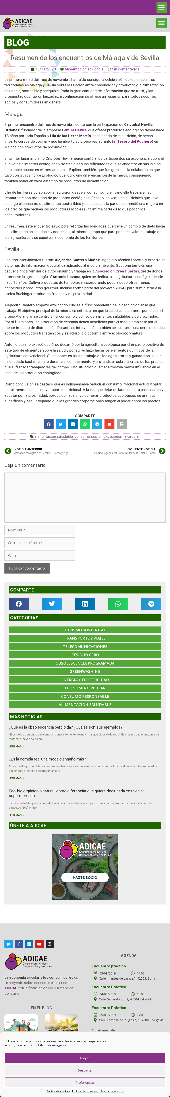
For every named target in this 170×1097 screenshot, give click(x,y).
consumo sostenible (91, 436)
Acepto (85, 1058)
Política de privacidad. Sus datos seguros (98, 1091)
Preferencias (85, 1082)
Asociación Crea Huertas (117, 271)
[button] (161, 7)
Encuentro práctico (109, 966)
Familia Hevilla (74, 130)
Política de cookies (58, 1091)
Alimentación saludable (84, 69)
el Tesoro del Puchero (132, 141)
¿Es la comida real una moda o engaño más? (47, 759)
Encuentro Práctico (109, 987)
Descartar (85, 1070)
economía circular (125, 436)
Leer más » (16, 746)
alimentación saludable (54, 436)
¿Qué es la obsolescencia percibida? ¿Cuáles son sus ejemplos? (65, 727)
